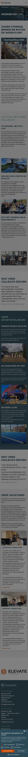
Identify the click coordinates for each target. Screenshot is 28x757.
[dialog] (14, 378)
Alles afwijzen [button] (21, 751)
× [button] (26, 731)
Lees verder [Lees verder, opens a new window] (9, 741)
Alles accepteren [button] (7, 751)
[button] (14, 754)
